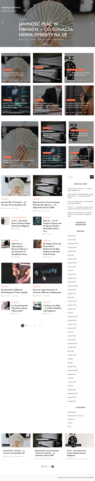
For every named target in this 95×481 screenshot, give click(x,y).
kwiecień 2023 (72, 328)
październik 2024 (73, 286)
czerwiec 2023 (72, 324)
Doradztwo (23, 19)
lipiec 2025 (71, 255)
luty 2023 (70, 332)
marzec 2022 (72, 336)
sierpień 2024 (72, 293)
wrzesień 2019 (72, 397)
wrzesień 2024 (72, 290)
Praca (69, 426)
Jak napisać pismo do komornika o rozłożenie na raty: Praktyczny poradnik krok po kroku (78, 105)
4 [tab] (48, 44)
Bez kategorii (72, 412)
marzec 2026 (72, 236)
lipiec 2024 (71, 297)
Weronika (33, 39)
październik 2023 (73, 316)
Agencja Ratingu (10, 7)
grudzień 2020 (72, 366)
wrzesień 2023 (72, 320)
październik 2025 (73, 243)
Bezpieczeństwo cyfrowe (75, 70)
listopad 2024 (72, 282)
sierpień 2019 (72, 401)
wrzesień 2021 (72, 347)
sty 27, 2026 (39, 80)
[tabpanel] (47, 23)
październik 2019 (73, 393)
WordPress (90, 477)
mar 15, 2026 (24, 39)
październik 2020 (73, 370)
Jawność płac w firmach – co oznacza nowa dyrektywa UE (46, 29)
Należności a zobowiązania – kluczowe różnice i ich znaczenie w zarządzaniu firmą (47, 105)
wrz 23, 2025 (8, 112)
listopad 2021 (72, 340)
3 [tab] (46, 44)
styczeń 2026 (72, 240)
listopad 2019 (72, 390)
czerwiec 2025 (72, 259)
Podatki (70, 423)
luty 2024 (70, 313)
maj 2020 (70, 378)
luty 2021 (70, 363)
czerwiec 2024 (72, 301)
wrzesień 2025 (72, 247)
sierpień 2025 (72, 251)
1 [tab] (43, 44)
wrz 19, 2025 (39, 112)
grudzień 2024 (72, 278)
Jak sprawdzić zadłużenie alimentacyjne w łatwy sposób (14, 291)
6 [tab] (51, 44)
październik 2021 (72, 343)
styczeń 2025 (72, 274)
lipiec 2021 (71, 351)
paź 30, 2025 (71, 80)
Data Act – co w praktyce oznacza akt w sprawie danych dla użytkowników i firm (15, 105)
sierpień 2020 (72, 374)
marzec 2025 (72, 266)
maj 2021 (70, 359)
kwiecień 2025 (72, 263)
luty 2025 (70, 270)
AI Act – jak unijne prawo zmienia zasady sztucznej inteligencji (78, 74)
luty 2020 (70, 386)
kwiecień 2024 (72, 305)
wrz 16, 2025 (71, 112)
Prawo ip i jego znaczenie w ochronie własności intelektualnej (47, 291)
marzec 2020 (72, 382)
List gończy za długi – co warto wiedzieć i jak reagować (52, 308)
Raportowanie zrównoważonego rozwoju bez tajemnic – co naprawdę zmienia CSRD (46, 73)
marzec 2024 (72, 309)
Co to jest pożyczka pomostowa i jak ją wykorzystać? (20, 308)
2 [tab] (45, 44)
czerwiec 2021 (72, 355)
